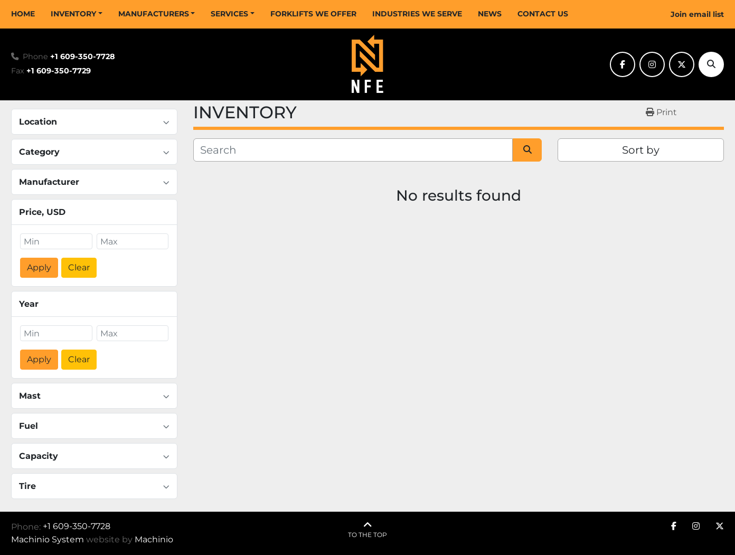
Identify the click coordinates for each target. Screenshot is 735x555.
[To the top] (367, 530)
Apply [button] (39, 267)
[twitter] (681, 64)
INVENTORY (73, 13)
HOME (23, 13)
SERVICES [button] (229, 13)
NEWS (490, 13)
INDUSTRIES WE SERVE (417, 13)
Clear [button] (79, 267)
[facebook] (622, 64)
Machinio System (47, 539)
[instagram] (652, 64)
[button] (76, 14)
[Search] (711, 64)
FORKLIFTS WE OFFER (313, 13)
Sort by (640, 150)
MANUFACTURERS (153, 13)
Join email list (697, 14)
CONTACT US (542, 13)
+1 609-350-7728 (82, 56)
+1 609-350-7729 (58, 71)
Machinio (154, 539)
